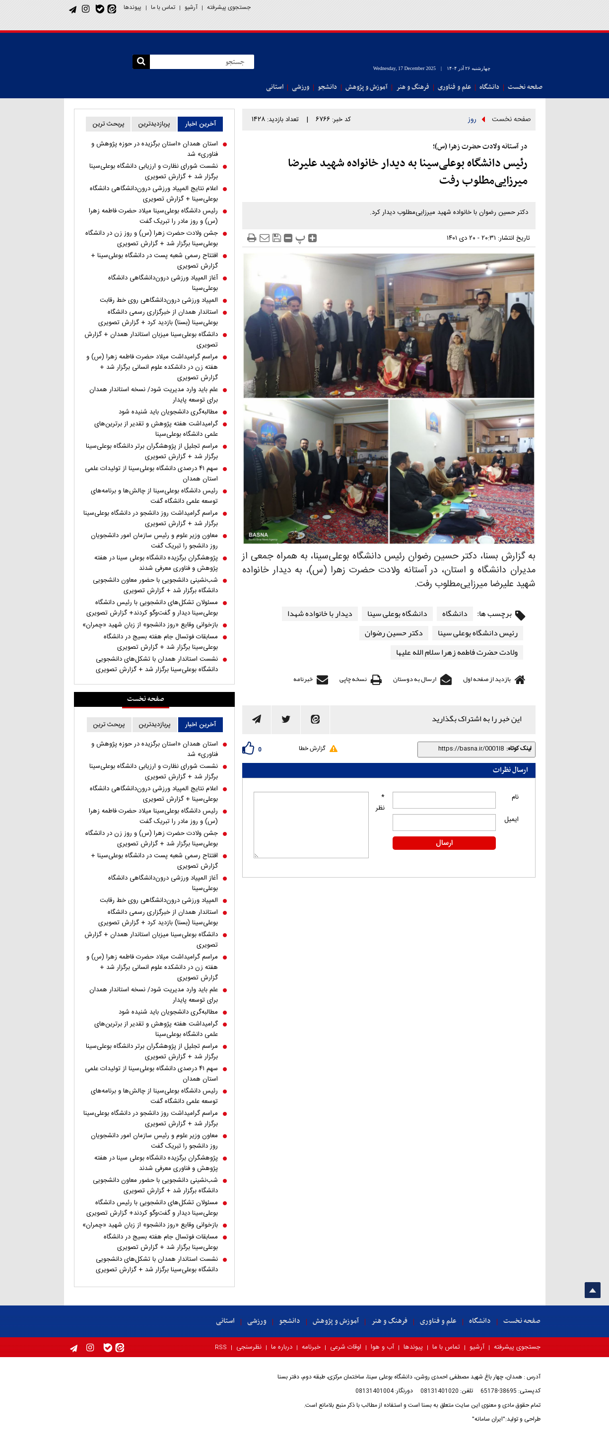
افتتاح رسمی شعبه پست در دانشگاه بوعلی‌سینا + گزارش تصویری (154, 261)
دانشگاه (489, 87)
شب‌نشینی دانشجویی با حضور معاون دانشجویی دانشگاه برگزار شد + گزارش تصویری (155, 585)
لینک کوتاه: (519, 749)
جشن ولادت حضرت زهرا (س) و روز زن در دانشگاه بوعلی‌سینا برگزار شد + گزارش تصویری (151, 238)
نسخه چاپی (353, 679)
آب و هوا (382, 1347)
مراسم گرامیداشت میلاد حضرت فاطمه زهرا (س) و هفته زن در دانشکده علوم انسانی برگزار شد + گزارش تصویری (152, 367)
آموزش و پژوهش (366, 87)
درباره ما (281, 1347)
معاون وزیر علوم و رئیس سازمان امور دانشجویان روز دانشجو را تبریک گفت (154, 541)
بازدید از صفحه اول (487, 679)
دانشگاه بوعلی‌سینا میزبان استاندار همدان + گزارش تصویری (151, 340)
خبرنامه (303, 679)
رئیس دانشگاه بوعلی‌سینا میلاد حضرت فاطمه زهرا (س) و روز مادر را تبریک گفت (153, 216)
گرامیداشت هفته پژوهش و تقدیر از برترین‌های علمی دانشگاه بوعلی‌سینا (156, 429)
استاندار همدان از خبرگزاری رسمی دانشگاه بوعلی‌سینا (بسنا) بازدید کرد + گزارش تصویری (158, 317)
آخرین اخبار (200, 124)
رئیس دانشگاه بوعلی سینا (478, 633)
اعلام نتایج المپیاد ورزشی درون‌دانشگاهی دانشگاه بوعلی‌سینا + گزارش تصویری (154, 194)
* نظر (380, 803)
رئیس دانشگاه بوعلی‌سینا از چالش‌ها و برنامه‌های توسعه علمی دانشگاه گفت (154, 496)
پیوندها (132, 7)
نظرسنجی (249, 1347)
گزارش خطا (312, 749)
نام (515, 797)
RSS (221, 1347)
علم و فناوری (454, 87)
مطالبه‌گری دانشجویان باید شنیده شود (168, 412)
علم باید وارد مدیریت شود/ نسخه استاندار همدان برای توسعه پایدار (153, 395)
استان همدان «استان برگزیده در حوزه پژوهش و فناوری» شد (154, 149)
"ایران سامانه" (488, 1419)
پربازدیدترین (154, 124)
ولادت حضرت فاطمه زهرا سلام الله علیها (457, 652)
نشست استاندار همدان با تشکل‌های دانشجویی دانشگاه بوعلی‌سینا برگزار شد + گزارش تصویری (157, 664)
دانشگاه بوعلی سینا (397, 614)
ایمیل (511, 819)
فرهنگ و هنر (412, 87)
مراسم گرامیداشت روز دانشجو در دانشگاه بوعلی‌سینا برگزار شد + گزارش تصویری (150, 518)
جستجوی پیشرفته (229, 7)
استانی (274, 87)
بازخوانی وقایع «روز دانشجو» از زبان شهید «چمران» (150, 625)
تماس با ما (163, 7)
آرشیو (191, 7)
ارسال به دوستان (414, 679)
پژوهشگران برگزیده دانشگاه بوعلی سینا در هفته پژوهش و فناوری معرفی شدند (156, 563)
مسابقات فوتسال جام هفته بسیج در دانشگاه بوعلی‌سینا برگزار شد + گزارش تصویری (161, 642)
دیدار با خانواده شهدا (319, 614)
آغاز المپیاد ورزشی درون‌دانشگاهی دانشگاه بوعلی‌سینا (163, 283)
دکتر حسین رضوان (394, 633)
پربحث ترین (108, 124)
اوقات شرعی (345, 1347)
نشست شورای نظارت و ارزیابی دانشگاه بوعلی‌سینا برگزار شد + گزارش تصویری (153, 171)
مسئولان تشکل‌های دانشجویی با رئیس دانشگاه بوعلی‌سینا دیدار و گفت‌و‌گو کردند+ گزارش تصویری (152, 608)
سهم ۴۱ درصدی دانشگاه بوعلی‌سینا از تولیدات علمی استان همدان (151, 474)
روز (472, 120)
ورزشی (300, 87)
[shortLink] (463, 748)
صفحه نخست (525, 87)
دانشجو (327, 87)
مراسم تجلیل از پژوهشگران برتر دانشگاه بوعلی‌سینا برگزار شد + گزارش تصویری (152, 451)
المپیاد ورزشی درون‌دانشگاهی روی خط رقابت (159, 300)
